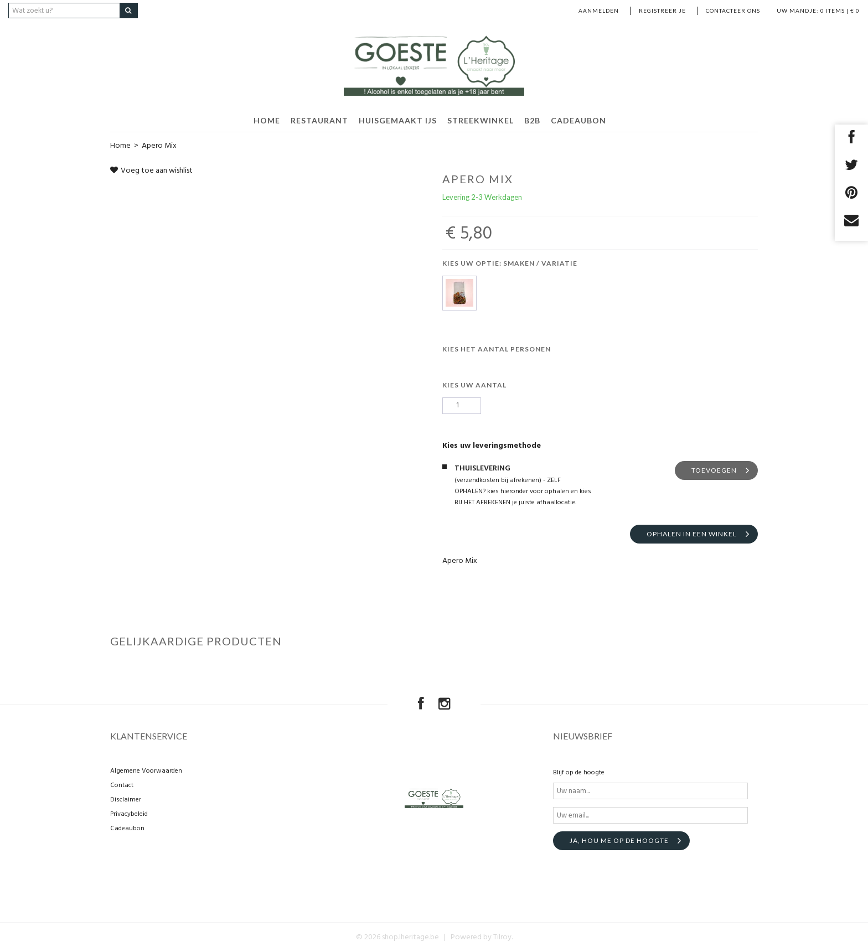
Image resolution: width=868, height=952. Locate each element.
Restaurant (319, 120)
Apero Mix (159, 145)
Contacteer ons (733, 10)
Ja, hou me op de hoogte (619, 840)
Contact (121, 785)
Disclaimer (125, 799)
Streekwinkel (480, 120)
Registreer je (662, 10)
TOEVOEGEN (714, 470)
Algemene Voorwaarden (146, 771)
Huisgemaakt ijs (398, 120)
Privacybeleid (129, 814)
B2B (532, 120)
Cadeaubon (578, 120)
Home (120, 145)
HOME (267, 120)
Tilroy (502, 937)
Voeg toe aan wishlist (151, 170)
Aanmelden (598, 10)
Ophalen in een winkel (692, 534)
